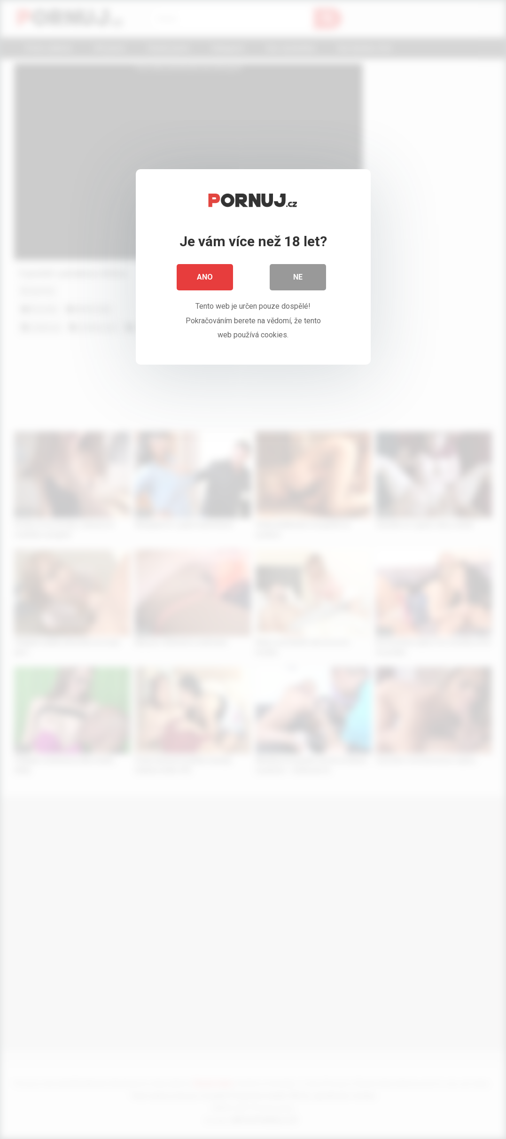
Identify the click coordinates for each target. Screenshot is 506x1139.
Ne (298, 277)
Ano (205, 277)
